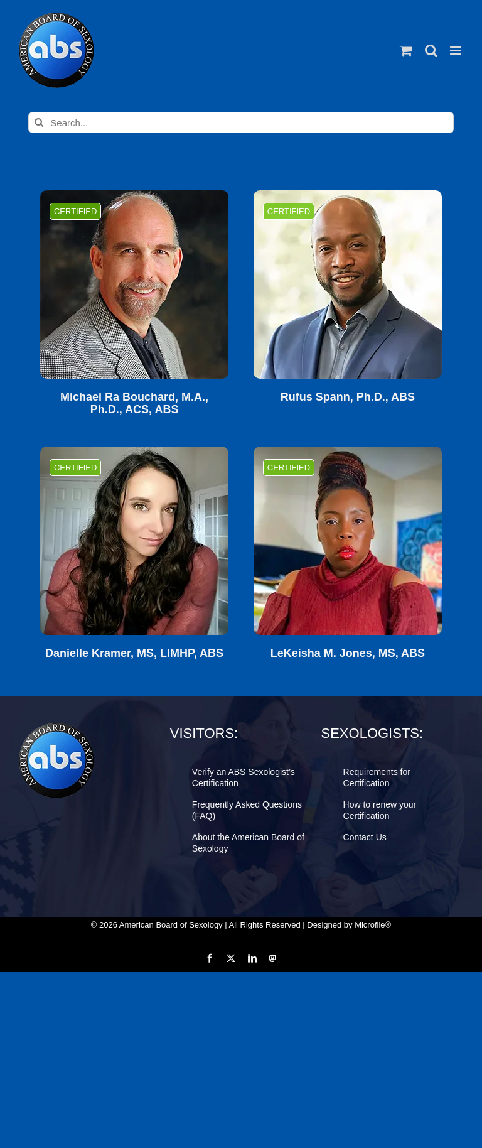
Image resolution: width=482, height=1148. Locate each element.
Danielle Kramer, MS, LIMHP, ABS (134, 653)
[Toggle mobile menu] (456, 50)
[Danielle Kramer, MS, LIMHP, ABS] (134, 541)
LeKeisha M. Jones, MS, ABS (347, 653)
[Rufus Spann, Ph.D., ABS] (348, 284)
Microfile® (373, 924)
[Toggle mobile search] (431, 50)
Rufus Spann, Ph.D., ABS (348, 397)
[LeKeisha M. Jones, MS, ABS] (348, 541)
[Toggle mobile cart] (406, 50)
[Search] (39, 122)
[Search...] (240, 122)
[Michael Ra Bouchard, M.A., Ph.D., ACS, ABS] (134, 284)
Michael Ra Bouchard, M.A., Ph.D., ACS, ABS (134, 403)
